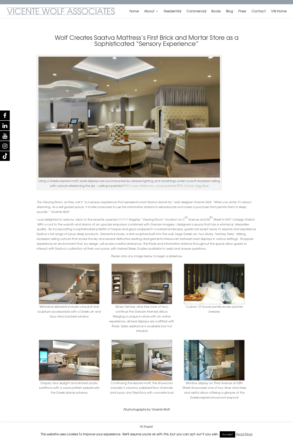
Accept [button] (227, 434)
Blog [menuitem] (229, 11)
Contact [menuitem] (258, 11)
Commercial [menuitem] (196, 11)
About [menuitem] (149, 11)
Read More (244, 434)
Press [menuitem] (242, 11)
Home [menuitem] (134, 11)
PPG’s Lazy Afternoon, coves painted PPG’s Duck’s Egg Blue (166, 185)
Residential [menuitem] (172, 11)
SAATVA (123, 219)
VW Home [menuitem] (278, 11)
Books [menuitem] (216, 11)
